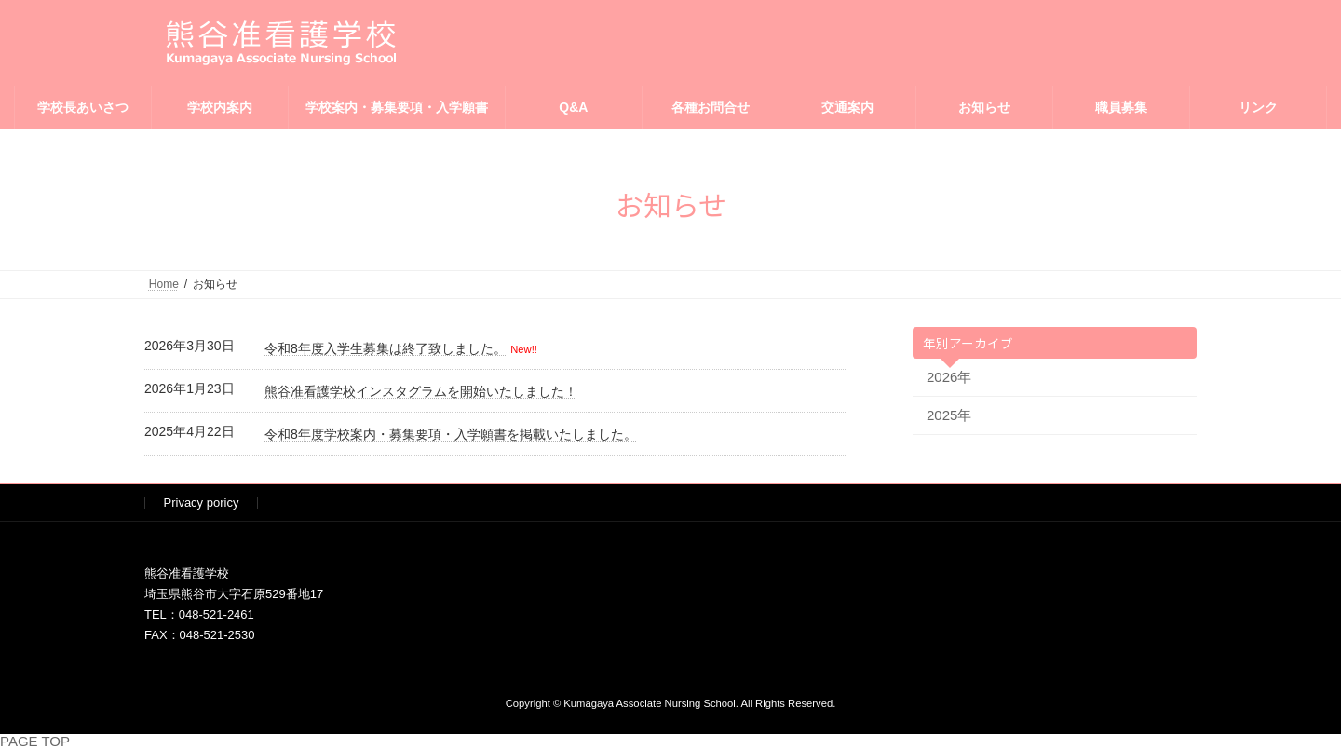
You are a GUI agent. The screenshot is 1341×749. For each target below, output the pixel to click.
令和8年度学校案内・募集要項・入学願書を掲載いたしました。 (450, 434)
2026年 (949, 377)
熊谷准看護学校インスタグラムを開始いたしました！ (420, 391)
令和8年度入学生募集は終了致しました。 (385, 348)
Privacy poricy (201, 503)
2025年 (949, 415)
